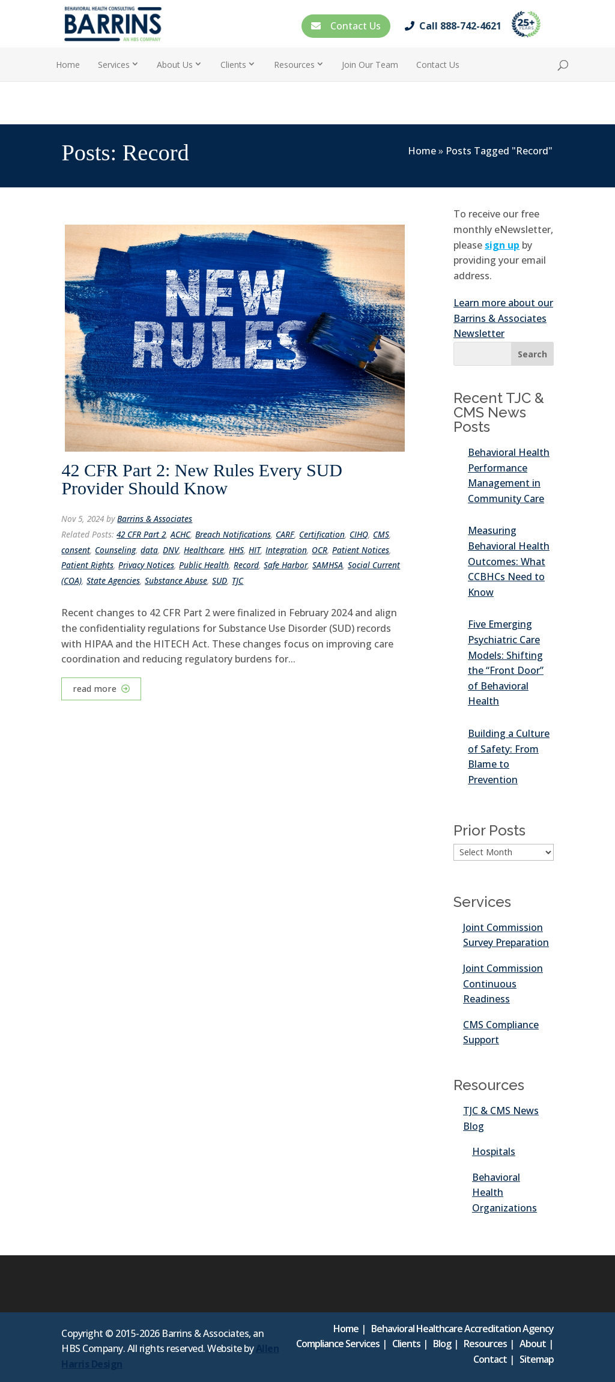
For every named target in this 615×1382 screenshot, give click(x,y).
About (533, 1343)
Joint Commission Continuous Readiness (503, 983)
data (149, 550)
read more (95, 688)
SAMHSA (327, 565)
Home (68, 64)
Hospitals (493, 1151)
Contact (490, 1359)
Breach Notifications (233, 534)
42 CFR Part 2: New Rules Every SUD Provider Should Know (201, 479)
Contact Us (346, 25)
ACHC (180, 534)
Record (246, 565)
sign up (502, 245)
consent (75, 550)
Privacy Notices (146, 565)
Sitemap (537, 1359)
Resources (294, 64)
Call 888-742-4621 (455, 25)
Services (114, 64)
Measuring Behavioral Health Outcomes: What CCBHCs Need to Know (509, 561)
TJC (237, 580)
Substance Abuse (176, 580)
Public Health (204, 565)
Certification (322, 534)
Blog (442, 1343)
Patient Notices (360, 550)
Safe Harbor (286, 565)
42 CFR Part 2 (141, 534)
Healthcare (204, 550)
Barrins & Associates (154, 518)
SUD (219, 580)
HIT (255, 550)
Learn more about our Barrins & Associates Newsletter (503, 318)
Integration (286, 550)
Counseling (115, 550)
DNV (171, 550)
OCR (319, 550)
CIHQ (359, 534)
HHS (236, 550)
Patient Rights (87, 565)
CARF (285, 534)
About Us (175, 64)
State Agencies (113, 580)
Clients (233, 64)
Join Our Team (370, 64)
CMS (381, 534)
